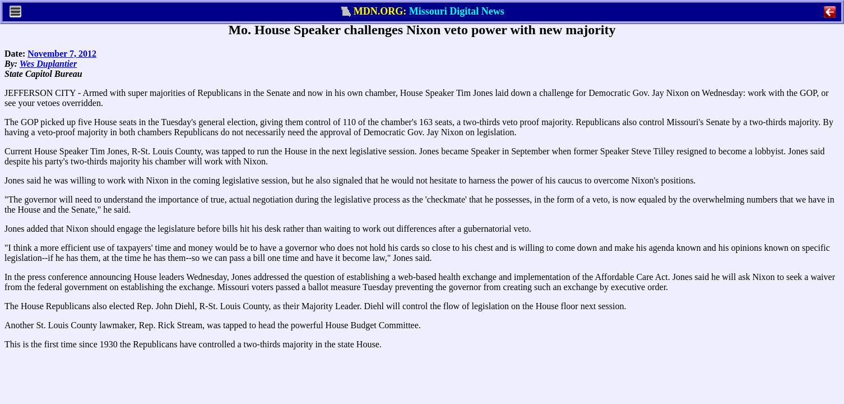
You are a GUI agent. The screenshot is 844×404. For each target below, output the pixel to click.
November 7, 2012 (61, 53)
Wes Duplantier (48, 63)
